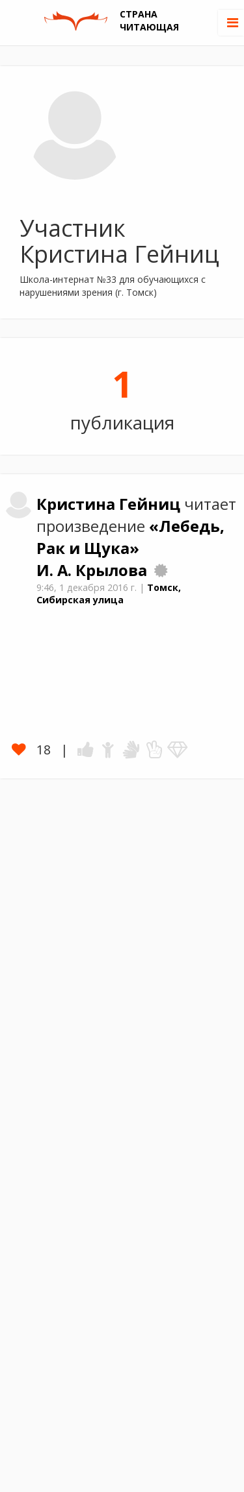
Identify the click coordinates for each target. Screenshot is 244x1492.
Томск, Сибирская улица (108, 593)
